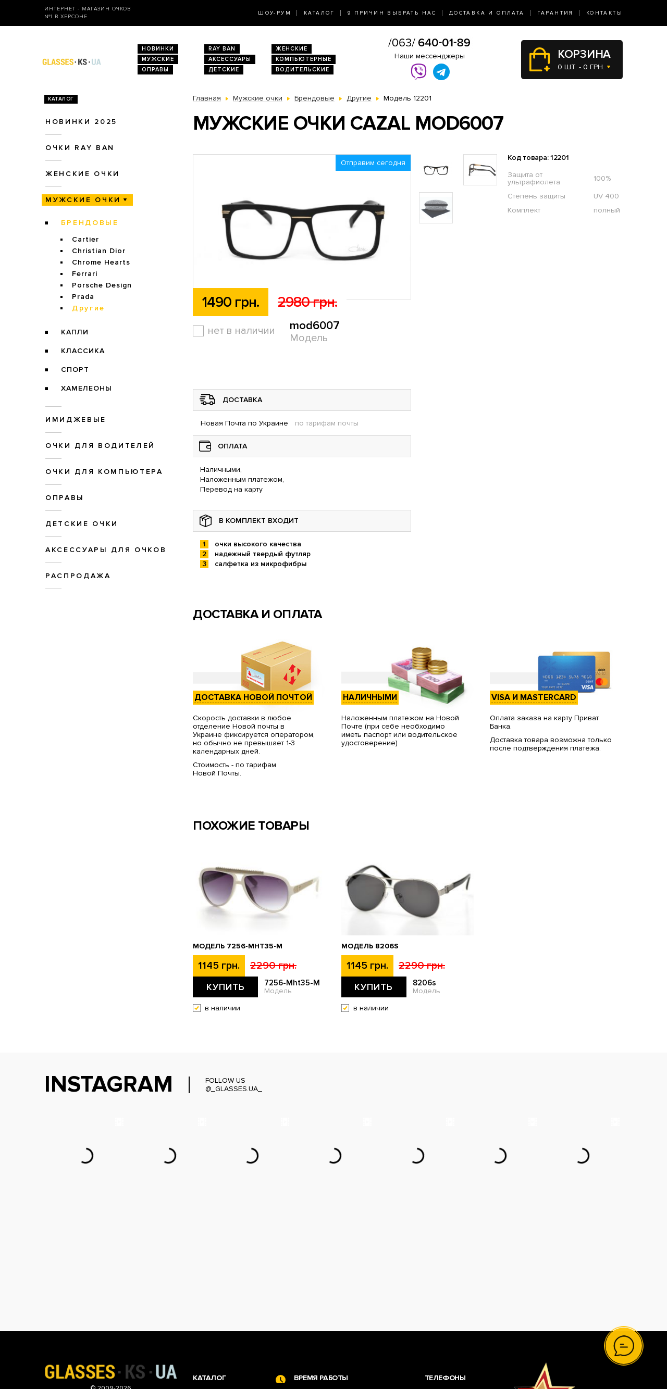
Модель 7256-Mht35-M (237, 946)
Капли (75, 332)
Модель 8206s (370, 946)
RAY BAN (222, 48)
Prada (83, 296)
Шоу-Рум (274, 13)
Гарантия (555, 13)
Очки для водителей (100, 445)
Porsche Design (102, 285)
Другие (88, 308)
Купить (225, 987)
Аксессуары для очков (105, 549)
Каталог (319, 13)
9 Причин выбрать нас (392, 13)
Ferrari (84, 273)
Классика (83, 350)
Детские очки (81, 523)
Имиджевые (75, 419)
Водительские (302, 69)
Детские (223, 69)
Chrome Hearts (101, 262)
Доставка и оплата (487, 13)
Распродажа (78, 575)
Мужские (158, 59)
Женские (291, 48)
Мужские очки (83, 199)
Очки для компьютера (104, 471)
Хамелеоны (86, 388)
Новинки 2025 (81, 121)
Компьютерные (303, 59)
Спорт (75, 369)
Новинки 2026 (218, 1286)
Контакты (604, 13)
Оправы (155, 69)
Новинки (158, 48)
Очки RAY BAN (80, 147)
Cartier (85, 239)
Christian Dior (99, 250)
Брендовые (90, 222)
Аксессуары (229, 59)
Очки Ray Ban (216, 1297)
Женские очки (82, 173)
